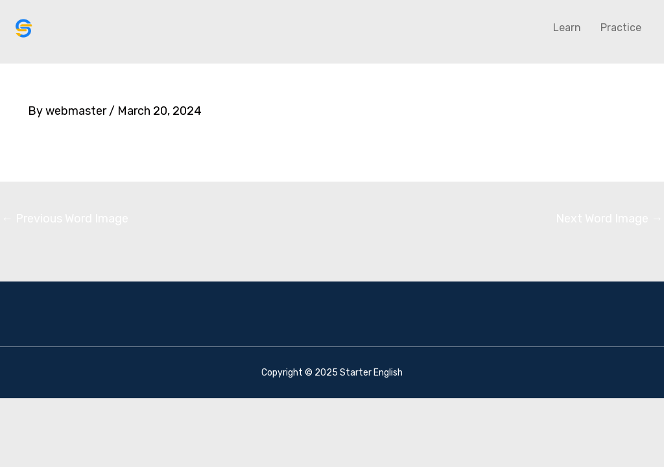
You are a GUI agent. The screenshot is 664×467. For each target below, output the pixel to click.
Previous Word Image (64, 218)
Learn (567, 27)
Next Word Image (609, 218)
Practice (620, 27)
